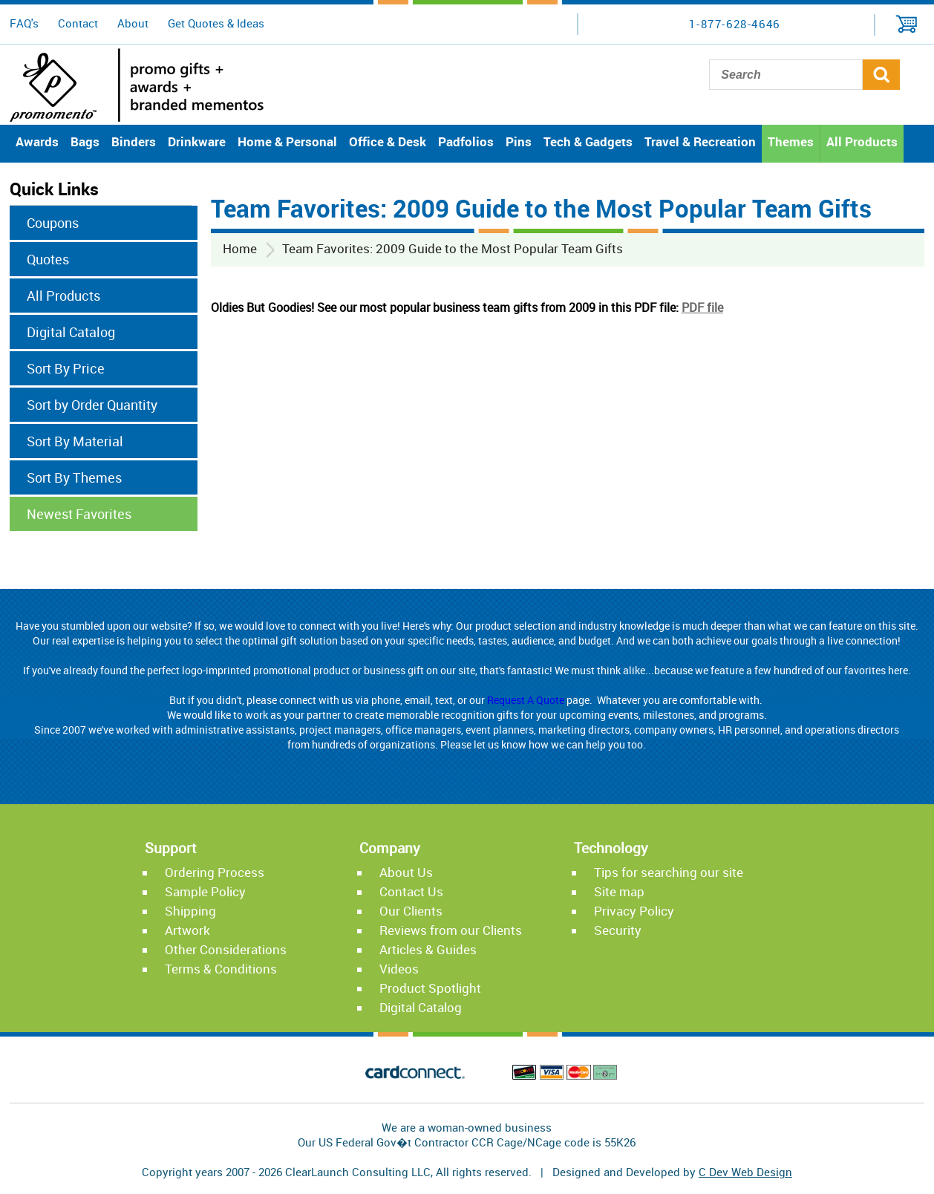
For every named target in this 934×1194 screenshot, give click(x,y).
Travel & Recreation (700, 141)
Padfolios (466, 141)
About (132, 23)
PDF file (702, 307)
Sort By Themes (74, 477)
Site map (619, 891)
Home (240, 248)
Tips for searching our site (668, 872)
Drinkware (197, 141)
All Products (862, 141)
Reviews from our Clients (450, 930)
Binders (133, 141)
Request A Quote (525, 700)
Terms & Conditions (221, 968)
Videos (399, 968)
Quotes (48, 259)
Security (617, 930)
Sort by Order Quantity (92, 405)
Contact (78, 23)
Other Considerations (226, 949)
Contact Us (411, 891)
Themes (791, 141)
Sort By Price (66, 368)
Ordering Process (214, 872)
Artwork (187, 930)
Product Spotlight (430, 987)
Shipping (190, 910)
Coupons (53, 223)
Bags (85, 141)
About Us (406, 872)
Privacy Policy (634, 910)
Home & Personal (287, 141)
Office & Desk (387, 141)
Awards (37, 141)
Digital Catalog (71, 332)
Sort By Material (75, 441)
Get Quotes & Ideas (216, 23)
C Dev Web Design (745, 1171)
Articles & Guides (428, 949)
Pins (519, 141)
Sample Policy (205, 891)
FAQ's (24, 23)
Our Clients (410, 910)
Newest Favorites (79, 514)
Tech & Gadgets (588, 141)
